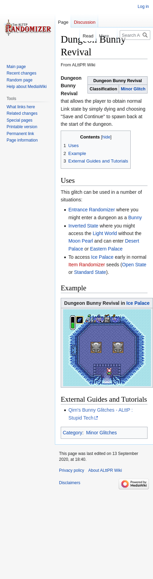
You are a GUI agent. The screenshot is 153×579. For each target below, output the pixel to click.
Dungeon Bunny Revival (71, 85)
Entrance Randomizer (91, 209)
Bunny (135, 217)
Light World (105, 233)
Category (72, 432)
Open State (134, 264)
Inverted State (83, 226)
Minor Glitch (133, 89)
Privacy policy (71, 470)
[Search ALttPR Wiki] (135, 35)
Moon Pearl (80, 241)
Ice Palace (102, 257)
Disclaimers (69, 482)
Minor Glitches (101, 432)
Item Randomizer (86, 264)
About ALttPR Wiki (105, 470)
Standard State (90, 272)
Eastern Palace (106, 249)
